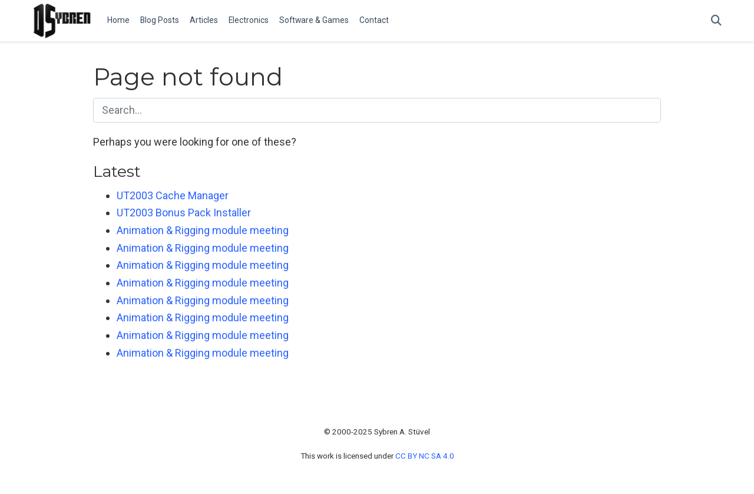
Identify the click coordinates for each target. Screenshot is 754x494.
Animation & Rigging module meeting (203, 230)
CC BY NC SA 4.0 (424, 455)
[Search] (716, 21)
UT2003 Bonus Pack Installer (184, 212)
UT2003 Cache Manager (173, 195)
